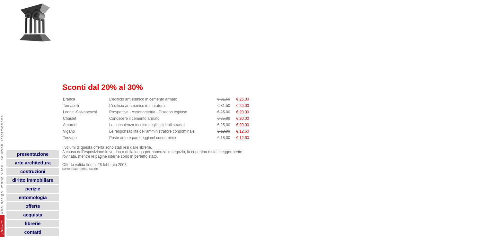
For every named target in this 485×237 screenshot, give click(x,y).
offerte (32, 206)
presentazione (33, 154)
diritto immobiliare (32, 180)
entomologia (33, 197)
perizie (32, 188)
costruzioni (32, 171)
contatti (32, 232)
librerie (33, 223)
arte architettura (33, 162)
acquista (32, 214)
